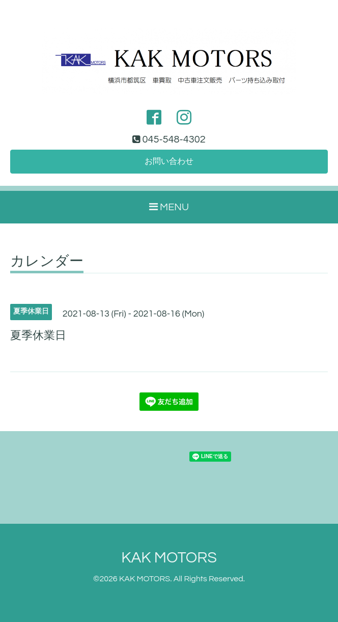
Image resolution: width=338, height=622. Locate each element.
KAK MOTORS (169, 558)
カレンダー (46, 262)
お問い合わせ (169, 161)
